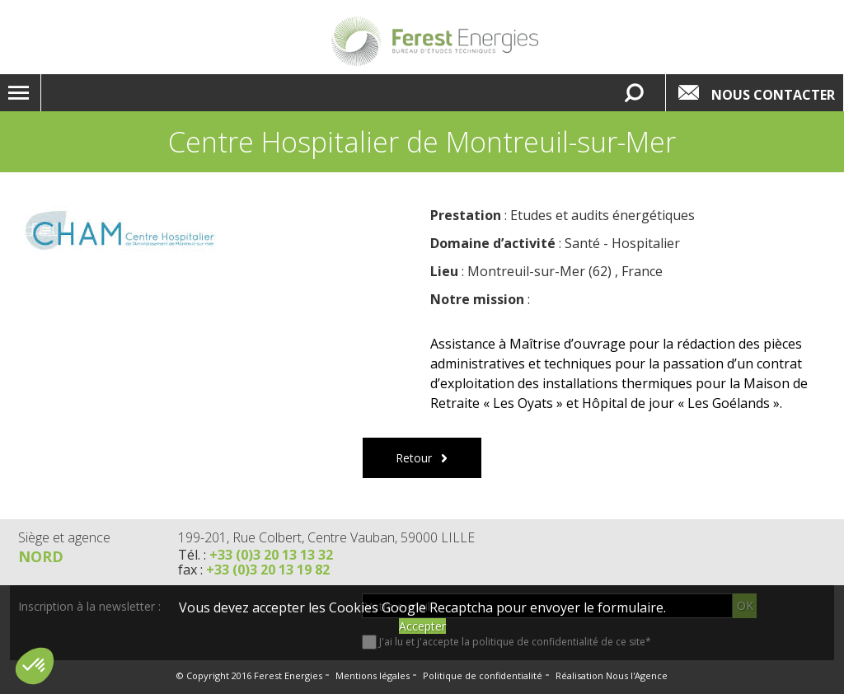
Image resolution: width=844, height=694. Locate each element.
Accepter (422, 626)
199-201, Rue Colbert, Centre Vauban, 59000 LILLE (326, 537)
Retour (414, 458)
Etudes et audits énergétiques (602, 215)
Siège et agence (64, 537)
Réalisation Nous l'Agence (612, 675)
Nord (40, 556)
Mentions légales (372, 675)
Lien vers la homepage (434, 41)
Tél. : (255, 554)
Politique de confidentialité (482, 675)
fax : (254, 569)
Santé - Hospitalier (622, 243)
